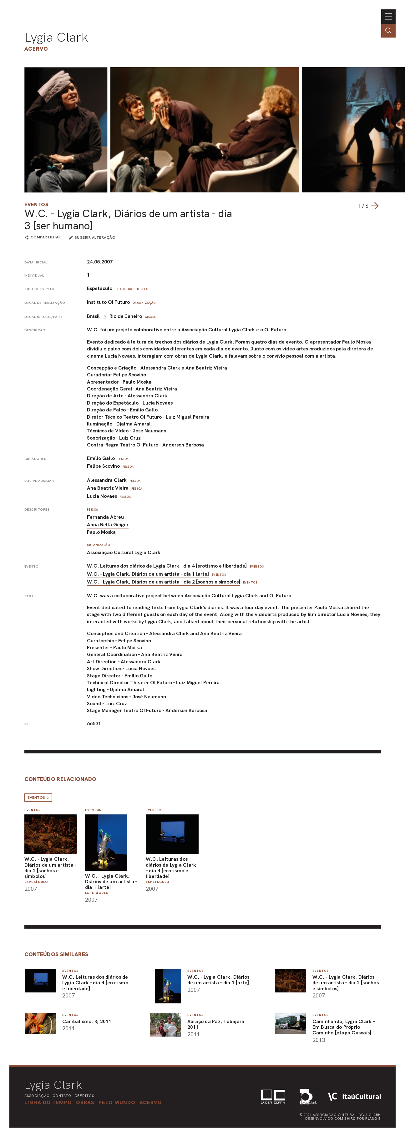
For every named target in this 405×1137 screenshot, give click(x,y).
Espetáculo (99, 288)
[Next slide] (374, 206)
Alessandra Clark (107, 480)
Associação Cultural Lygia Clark (123, 552)
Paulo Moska (101, 532)
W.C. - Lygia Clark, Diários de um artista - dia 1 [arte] (148, 574)
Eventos (36, 204)
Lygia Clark (56, 37)
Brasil (93, 316)
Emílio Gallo (101, 458)
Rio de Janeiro (125, 316)
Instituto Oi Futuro (108, 302)
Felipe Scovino (103, 466)
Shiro (350, 1118)
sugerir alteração (95, 237)
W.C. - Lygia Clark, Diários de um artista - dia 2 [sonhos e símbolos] (163, 582)
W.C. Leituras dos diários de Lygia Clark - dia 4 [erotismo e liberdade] (167, 566)
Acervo (36, 48)
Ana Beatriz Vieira (108, 488)
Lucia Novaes (102, 496)
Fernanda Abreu (105, 517)
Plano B (373, 1118)
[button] (117, 1102)
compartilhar (46, 237)
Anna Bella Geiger (108, 524)
